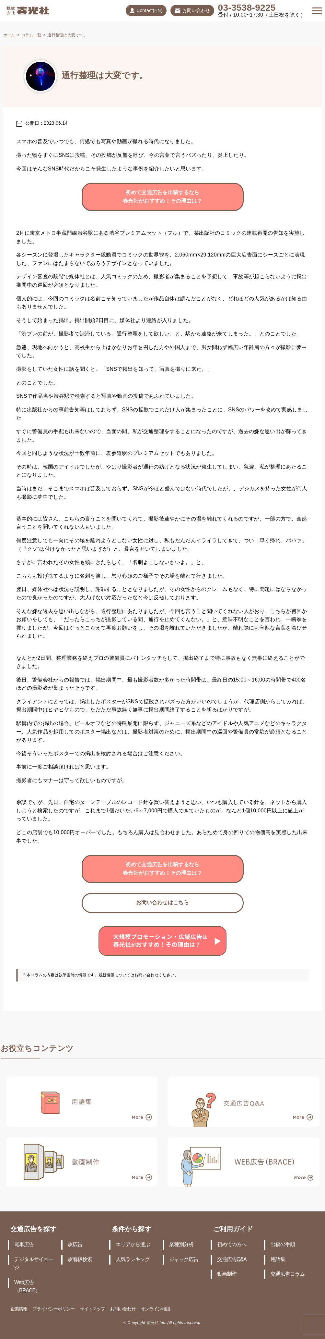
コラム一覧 (31, 35)
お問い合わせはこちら (162, 903)
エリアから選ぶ (133, 1244)
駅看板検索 (80, 1259)
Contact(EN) (146, 10)
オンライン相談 (155, 1309)
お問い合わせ (192, 11)
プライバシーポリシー (53, 1309)
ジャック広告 (183, 1259)
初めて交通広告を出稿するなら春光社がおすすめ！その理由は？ (162, 197)
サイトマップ (92, 1309)
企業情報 (18, 1309)
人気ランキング (133, 1259)
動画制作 (227, 1274)
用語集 (278, 1259)
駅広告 (75, 1244)
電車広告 (24, 1244)
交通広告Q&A (232, 1259)
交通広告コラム (288, 1274)
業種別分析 (181, 1244)
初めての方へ (231, 1244)
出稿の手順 (283, 1244)
